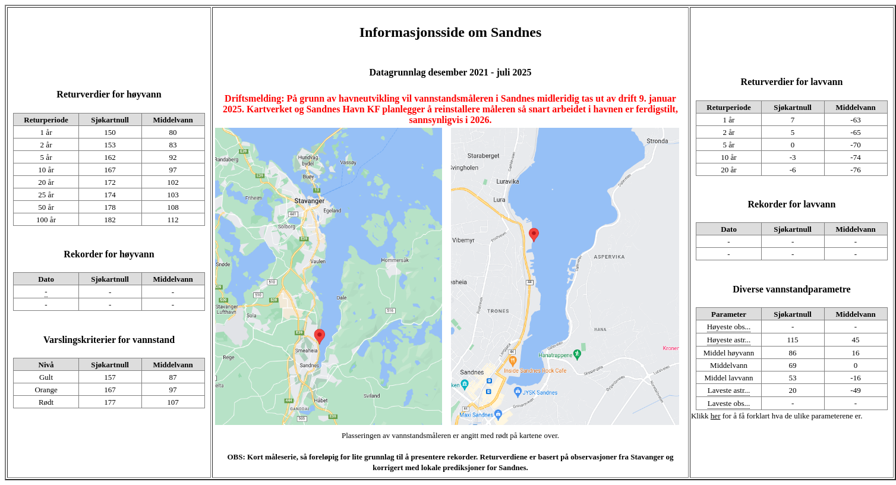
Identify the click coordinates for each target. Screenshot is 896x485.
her (716, 415)
